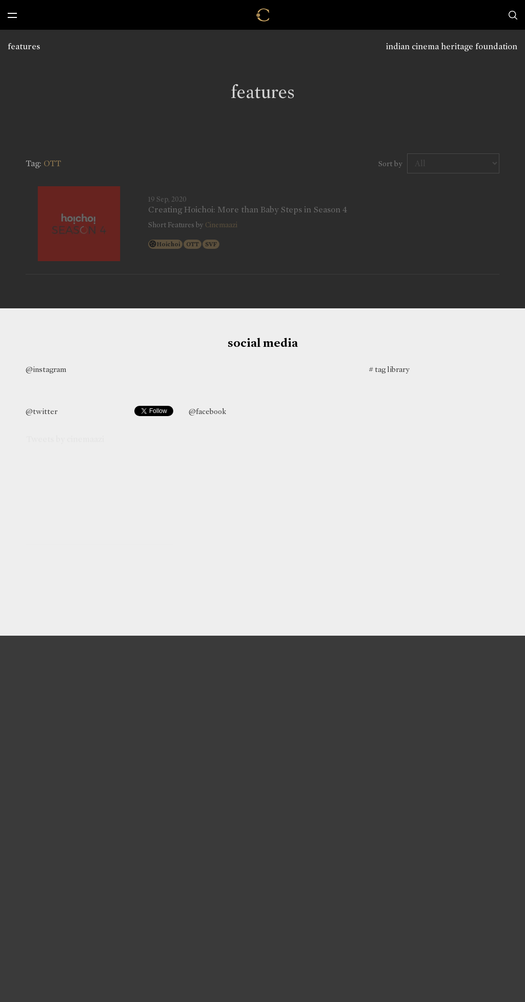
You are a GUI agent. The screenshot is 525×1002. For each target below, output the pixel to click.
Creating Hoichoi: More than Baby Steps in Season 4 (247, 210)
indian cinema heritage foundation (451, 46)
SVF (211, 244)
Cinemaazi (221, 225)
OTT (192, 244)
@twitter (41, 411)
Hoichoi (168, 244)
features (24, 46)
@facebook (207, 411)
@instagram (46, 369)
